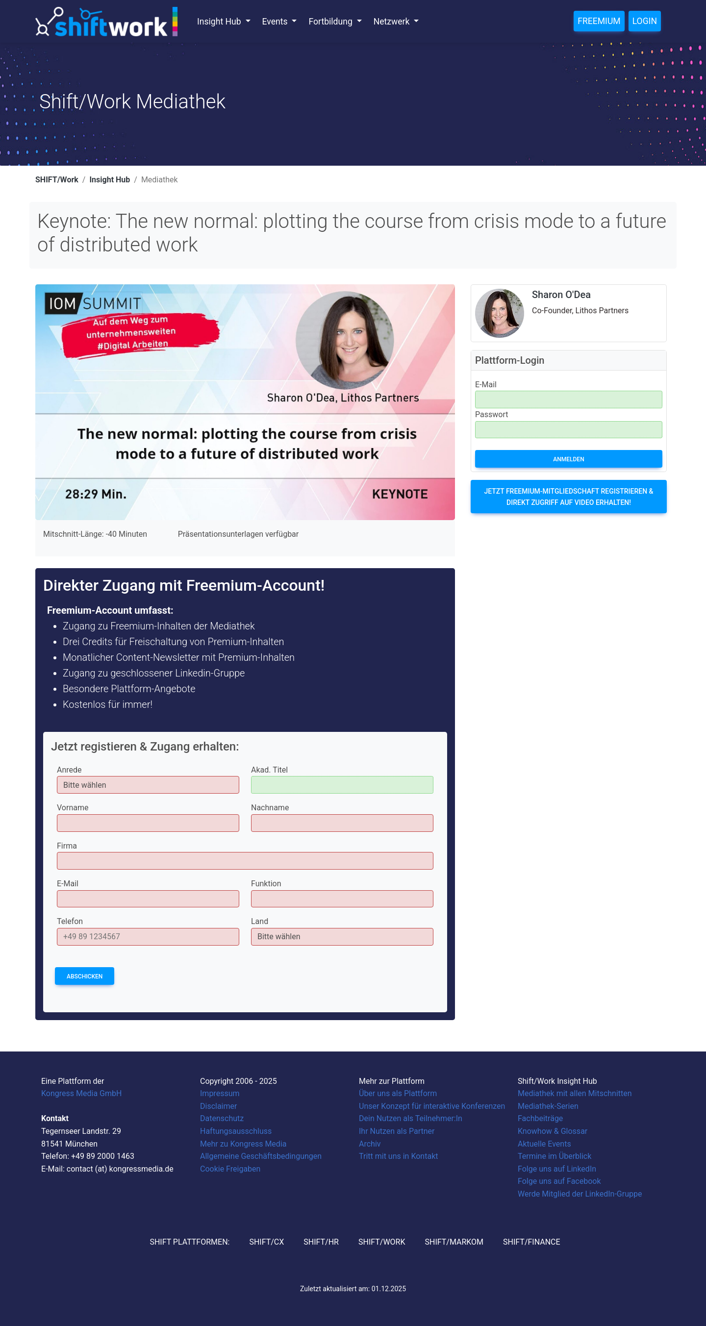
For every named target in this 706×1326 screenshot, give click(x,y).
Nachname (270, 807)
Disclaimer (218, 1106)
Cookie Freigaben (230, 1169)
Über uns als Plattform (398, 1093)
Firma (67, 846)
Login (644, 21)
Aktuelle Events (544, 1144)
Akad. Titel (269, 770)
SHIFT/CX (266, 1242)
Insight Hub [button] (220, 21)
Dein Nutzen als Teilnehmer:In (410, 1118)
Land (259, 921)
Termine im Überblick (554, 1156)
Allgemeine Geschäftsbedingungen (261, 1156)
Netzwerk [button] (393, 21)
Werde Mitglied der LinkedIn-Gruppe (580, 1194)
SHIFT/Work (56, 179)
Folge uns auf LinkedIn (557, 1169)
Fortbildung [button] (331, 21)
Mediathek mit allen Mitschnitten (575, 1093)
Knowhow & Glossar (552, 1131)
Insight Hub (109, 179)
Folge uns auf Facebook (559, 1181)
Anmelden (568, 459)
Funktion (266, 883)
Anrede (69, 770)
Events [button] (276, 21)
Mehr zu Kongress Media (243, 1144)
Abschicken (84, 976)
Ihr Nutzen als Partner (396, 1131)
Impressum (220, 1093)
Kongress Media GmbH (81, 1093)
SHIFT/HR (321, 1242)
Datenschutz (222, 1118)
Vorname (72, 807)
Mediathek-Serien (548, 1106)
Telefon (70, 921)
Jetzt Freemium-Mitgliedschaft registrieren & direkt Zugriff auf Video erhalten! (568, 496)
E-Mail (67, 883)
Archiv (370, 1144)
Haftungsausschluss (236, 1131)
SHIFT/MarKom (454, 1242)
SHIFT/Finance (531, 1242)
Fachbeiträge (540, 1118)
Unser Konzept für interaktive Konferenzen (432, 1106)
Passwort (491, 414)
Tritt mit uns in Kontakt (398, 1156)
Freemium (599, 21)
